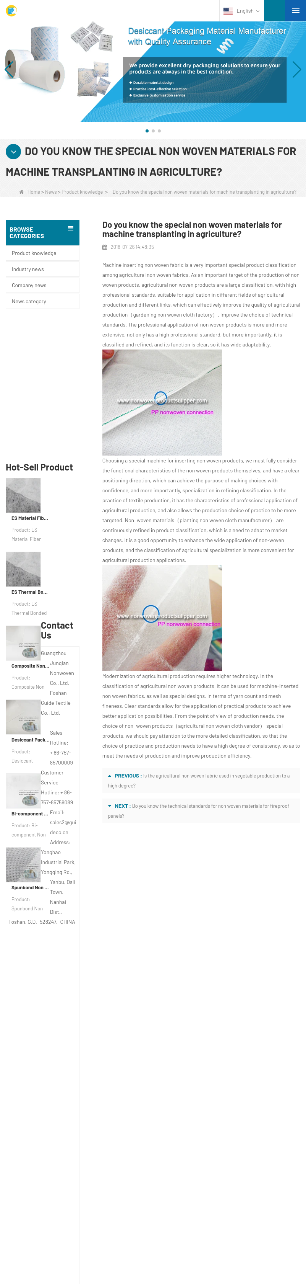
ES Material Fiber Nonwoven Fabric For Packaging (30, 381)
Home (29, 192)
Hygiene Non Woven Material (55, 1167)
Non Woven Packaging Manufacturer (208, 1254)
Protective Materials (44, 1117)
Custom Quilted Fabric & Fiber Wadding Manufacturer (121, 1245)
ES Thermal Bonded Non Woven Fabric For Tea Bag (30, 455)
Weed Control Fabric (45, 1157)
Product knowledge (82, 192)
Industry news (28, 269)
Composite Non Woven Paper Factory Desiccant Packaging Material (30, 529)
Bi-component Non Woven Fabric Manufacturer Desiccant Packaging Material (30, 676)
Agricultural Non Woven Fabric (57, 1127)
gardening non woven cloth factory (172, 314)
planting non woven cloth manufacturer (225, 520)
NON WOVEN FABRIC (48, 1217)
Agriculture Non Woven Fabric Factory (99, 1254)
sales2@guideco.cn (191, 1071)
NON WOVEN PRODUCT (51, 1207)
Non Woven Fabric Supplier (238, 1245)
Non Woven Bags (41, 1197)
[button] (147, 130)
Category (46, 1100)
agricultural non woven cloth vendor (219, 725)
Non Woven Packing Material (55, 1177)
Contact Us (38, 1039)
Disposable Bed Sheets (48, 1187)
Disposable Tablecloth (47, 1137)
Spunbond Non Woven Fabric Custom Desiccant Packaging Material (30, 750)
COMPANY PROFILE (46, 1024)
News (51, 192)
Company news (29, 285)
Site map (33, 1068)
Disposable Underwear (48, 1147)
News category (29, 301)
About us (36, 1007)
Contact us (182, 1007)
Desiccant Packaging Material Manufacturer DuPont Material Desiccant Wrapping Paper (30, 603)
